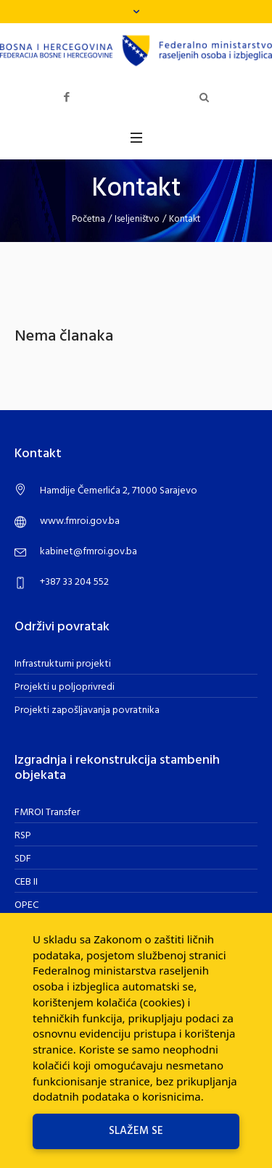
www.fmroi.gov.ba (80, 521)
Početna (88, 219)
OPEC (26, 905)
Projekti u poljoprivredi (65, 687)
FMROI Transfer (47, 812)
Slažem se (136, 1131)
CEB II (26, 882)
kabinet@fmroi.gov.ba (88, 551)
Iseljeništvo (137, 219)
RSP (23, 835)
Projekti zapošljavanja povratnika (87, 710)
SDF (23, 859)
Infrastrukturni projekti (63, 664)
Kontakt (184, 219)
